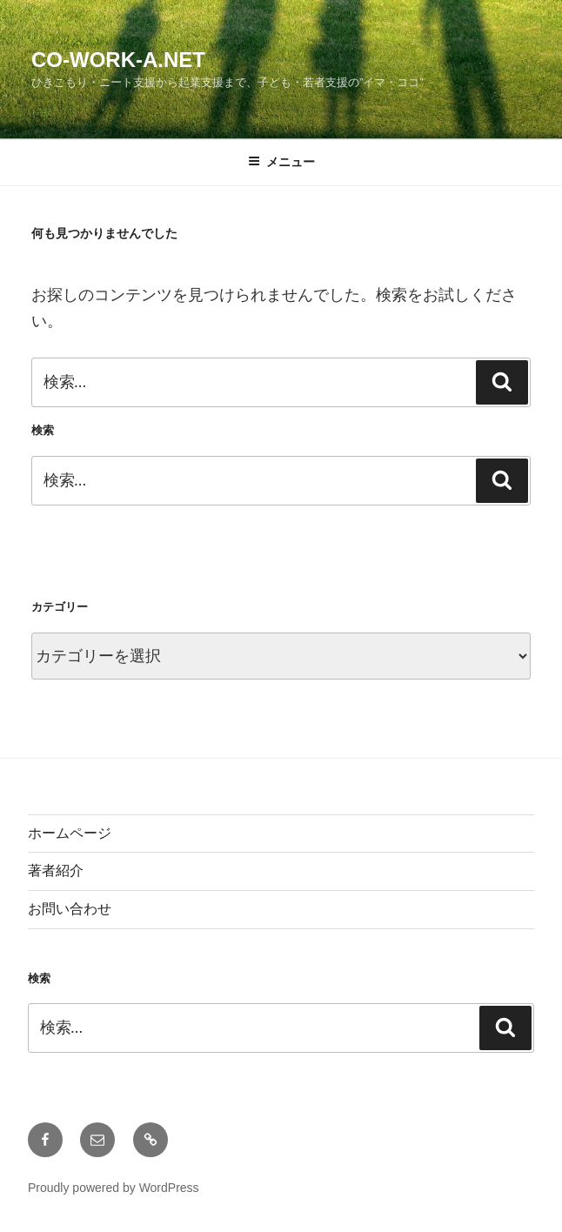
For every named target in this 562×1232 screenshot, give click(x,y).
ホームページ (69, 833)
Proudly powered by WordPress (113, 1188)
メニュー (281, 162)
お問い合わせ (69, 908)
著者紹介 (56, 870)
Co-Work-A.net (118, 59)
